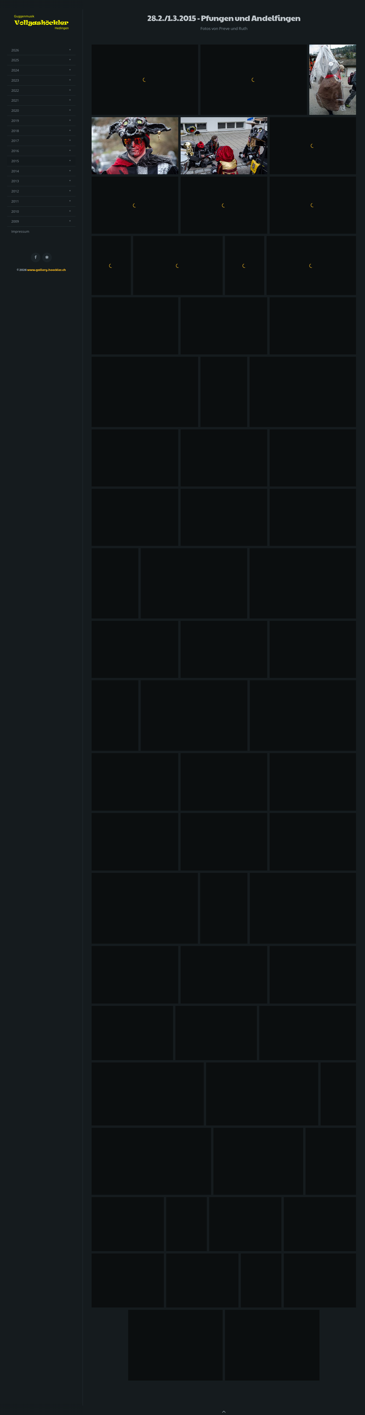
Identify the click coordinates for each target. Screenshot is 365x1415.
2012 (15, 191)
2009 (15, 221)
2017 (15, 140)
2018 (15, 131)
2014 (15, 171)
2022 (15, 90)
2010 (15, 211)
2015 (15, 161)
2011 (15, 201)
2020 (15, 110)
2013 (15, 181)
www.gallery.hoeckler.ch (46, 270)
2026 (15, 50)
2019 (15, 120)
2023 (15, 80)
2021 (15, 100)
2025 (15, 60)
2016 (15, 151)
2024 (15, 70)
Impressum (20, 231)
